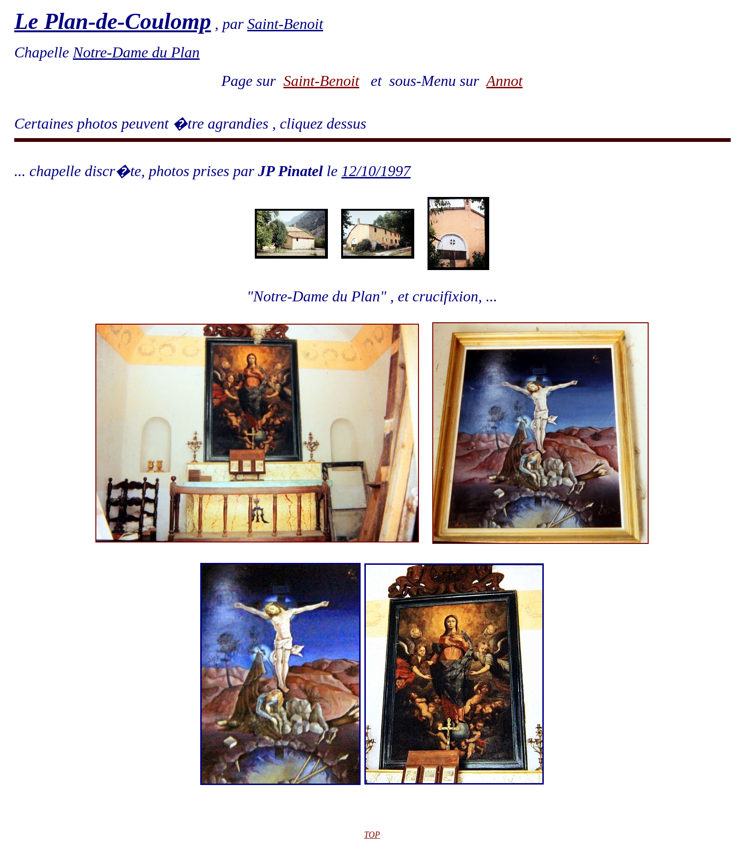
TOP (372, 835)
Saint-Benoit (321, 80)
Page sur (253, 80)
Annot (504, 80)
